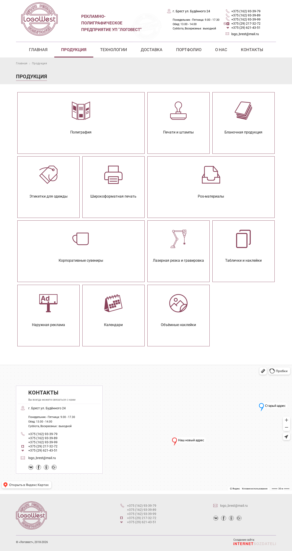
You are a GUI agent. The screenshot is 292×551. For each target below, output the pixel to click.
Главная (38, 49)
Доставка (151, 49)
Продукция (73, 49)
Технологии (113, 49)
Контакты (252, 49)
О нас (221, 49)
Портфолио (188, 49)
